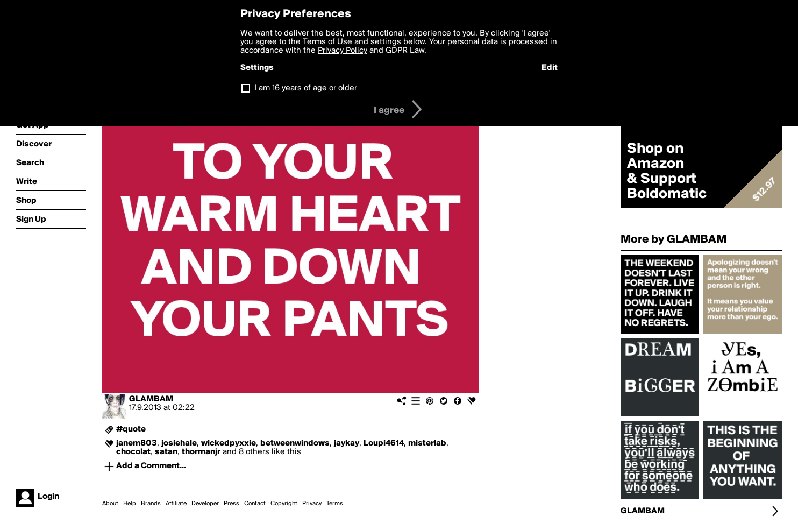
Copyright (283, 503)
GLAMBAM (151, 399)
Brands (151, 503)
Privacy (312, 503)
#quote (131, 429)
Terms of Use (327, 42)
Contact (255, 503)
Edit (550, 67)
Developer (205, 503)
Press (231, 503)
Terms (334, 503)
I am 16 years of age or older (305, 88)
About (110, 503)
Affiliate (176, 503)
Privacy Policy (342, 50)
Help (129, 503)
